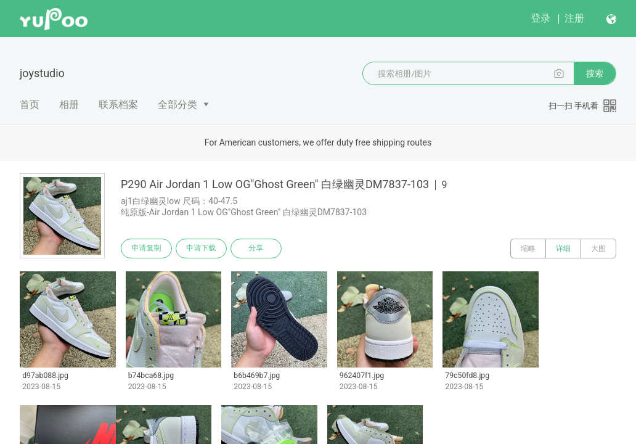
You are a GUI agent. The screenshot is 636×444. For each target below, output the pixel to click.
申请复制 (146, 248)
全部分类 (177, 104)
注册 (574, 18)
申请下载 (202, 248)
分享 (257, 248)
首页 (29, 104)
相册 (69, 104)
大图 (598, 248)
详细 (563, 248)
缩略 (528, 248)
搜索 (594, 73)
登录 (540, 18)
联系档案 (118, 104)
